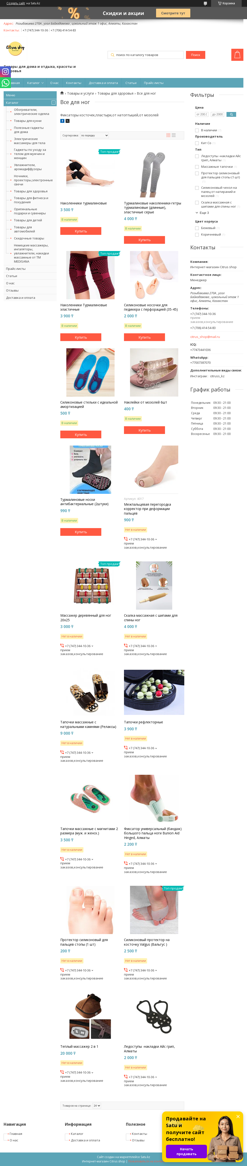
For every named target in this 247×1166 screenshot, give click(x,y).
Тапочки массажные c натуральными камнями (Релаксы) (88, 724)
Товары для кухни (27, 121)
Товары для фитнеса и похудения (31, 200)
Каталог (33, 83)
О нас (54, 83)
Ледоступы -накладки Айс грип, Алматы (149, 1048)
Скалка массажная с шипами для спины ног (151, 617)
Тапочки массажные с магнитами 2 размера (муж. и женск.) (89, 831)
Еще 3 (204, 213)
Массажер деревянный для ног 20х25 (85, 617)
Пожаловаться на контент (146, 1161)
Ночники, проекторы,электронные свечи (33, 180)
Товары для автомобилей (24, 229)
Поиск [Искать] (195, 55)
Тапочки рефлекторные (143, 722)
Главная (13, 83)
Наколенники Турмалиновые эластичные (83, 307)
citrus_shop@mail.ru (205, 337)
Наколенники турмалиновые (83, 203)
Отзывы (12, 290)
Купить (81, 231)
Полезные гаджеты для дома (29, 130)
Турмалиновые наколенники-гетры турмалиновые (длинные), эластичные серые (152, 207)
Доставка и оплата (103, 83)
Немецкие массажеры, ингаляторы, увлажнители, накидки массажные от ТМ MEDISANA (31, 253)
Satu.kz (145, 1157)
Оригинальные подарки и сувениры (30, 211)
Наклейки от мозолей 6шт (145, 402)
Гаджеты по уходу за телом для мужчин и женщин (30, 153)
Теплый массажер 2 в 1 (79, 1046)
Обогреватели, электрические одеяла (31, 111)
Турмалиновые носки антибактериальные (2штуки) (84, 501)
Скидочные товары (29, 238)
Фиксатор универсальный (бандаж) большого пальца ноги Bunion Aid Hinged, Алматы (153, 833)
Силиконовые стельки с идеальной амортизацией (89, 404)
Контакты (73, 83)
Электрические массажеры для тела (29, 141)
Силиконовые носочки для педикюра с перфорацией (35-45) (151, 307)
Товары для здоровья (31, 191)
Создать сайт (16, 3)
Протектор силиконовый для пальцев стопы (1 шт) (84, 942)
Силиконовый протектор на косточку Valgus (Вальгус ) (147, 942)
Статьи (131, 83)
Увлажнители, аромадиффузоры (28, 167)
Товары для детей (28, 220)
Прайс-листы (154, 83)
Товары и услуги (80, 93)
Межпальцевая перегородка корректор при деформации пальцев (147, 508)
